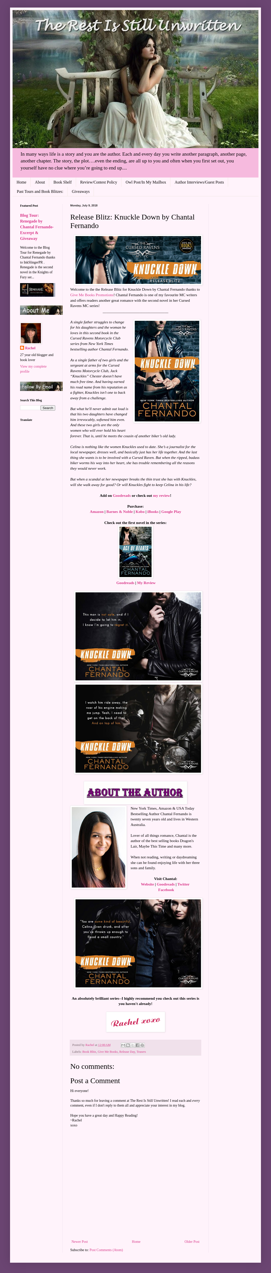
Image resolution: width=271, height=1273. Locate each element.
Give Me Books (108, 1051)
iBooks (152, 511)
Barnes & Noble (119, 511)
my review (161, 495)
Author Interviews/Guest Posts (199, 182)
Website (147, 884)
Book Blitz (89, 1051)
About (40, 182)
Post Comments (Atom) (106, 1250)
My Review (146, 583)
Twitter (183, 884)
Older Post (192, 1242)
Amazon (97, 511)
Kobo (140, 511)
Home (21, 182)
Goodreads (122, 495)
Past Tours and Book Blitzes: (40, 191)
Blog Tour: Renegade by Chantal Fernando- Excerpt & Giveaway (37, 227)
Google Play (171, 511)
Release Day (127, 1051)
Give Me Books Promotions (91, 295)
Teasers (141, 1051)
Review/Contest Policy (98, 182)
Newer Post (80, 1242)
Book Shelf (62, 182)
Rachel (30, 348)
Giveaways (81, 191)
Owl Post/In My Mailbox (146, 182)
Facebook (166, 890)
